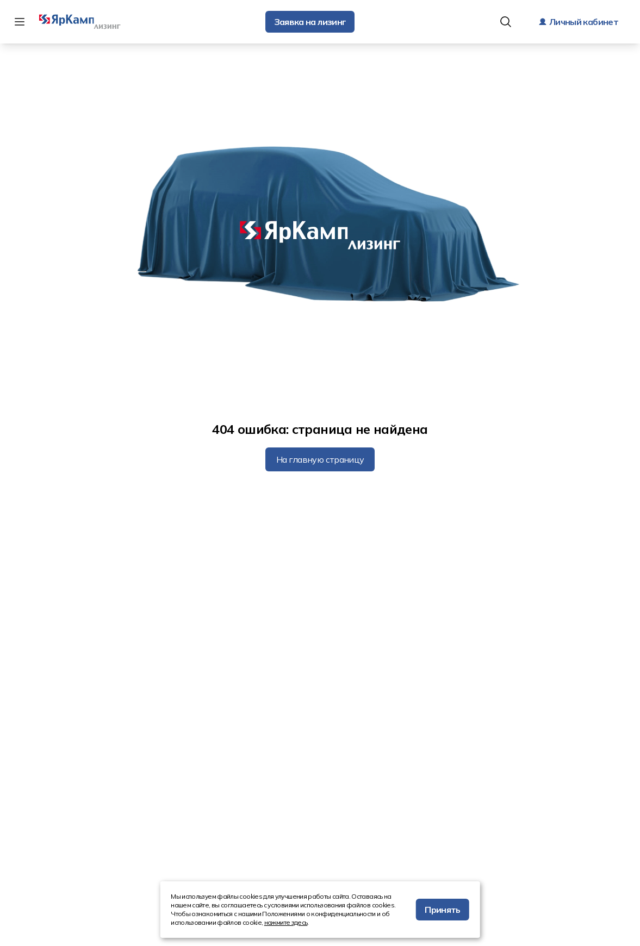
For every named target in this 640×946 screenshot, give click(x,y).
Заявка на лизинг (310, 21)
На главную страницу (320, 459)
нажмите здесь (286, 922)
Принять (443, 909)
